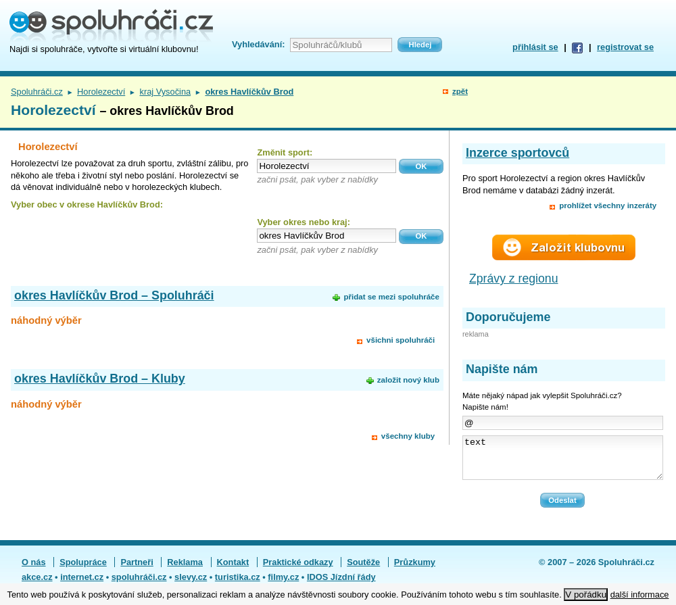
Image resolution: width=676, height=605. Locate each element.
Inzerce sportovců (517, 153)
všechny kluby (408, 436)
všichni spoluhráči (400, 340)
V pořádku (585, 594)
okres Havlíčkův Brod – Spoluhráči (114, 295)
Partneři (136, 570)
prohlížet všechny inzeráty (607, 205)
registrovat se (625, 47)
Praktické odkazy (298, 570)
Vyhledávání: (258, 44)
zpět (460, 91)
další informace (639, 594)
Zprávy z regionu (513, 278)
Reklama (185, 570)
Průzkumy (414, 570)
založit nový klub (408, 380)
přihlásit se (535, 47)
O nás (34, 570)
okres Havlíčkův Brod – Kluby (99, 378)
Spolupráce (83, 570)
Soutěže (363, 570)
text (562, 461)
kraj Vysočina (165, 92)
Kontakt (233, 570)
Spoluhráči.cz (37, 92)
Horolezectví (101, 92)
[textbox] (326, 166)
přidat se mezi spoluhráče (391, 297)
